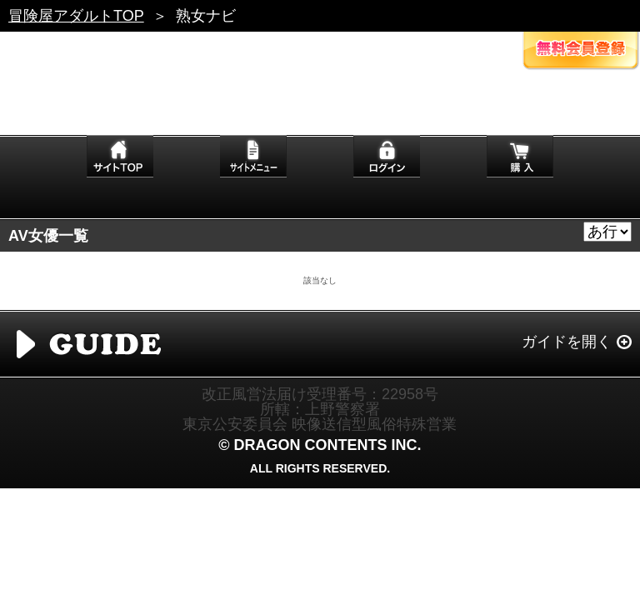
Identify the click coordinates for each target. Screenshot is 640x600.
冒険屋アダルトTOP (76, 16)
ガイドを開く (567, 341)
